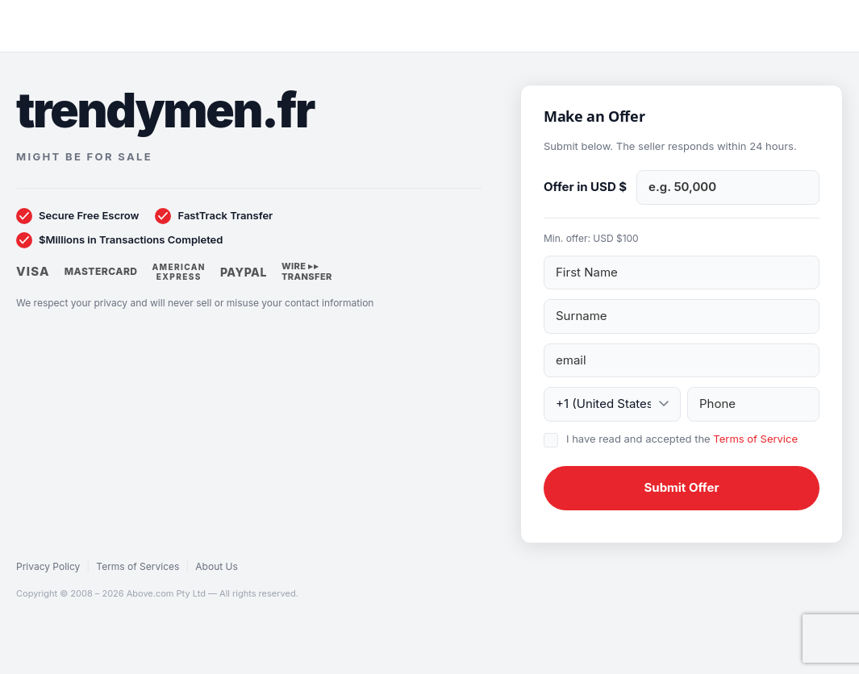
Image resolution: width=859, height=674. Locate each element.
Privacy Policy (48, 566)
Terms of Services (137, 566)
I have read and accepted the (682, 438)
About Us (216, 566)
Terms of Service (755, 438)
